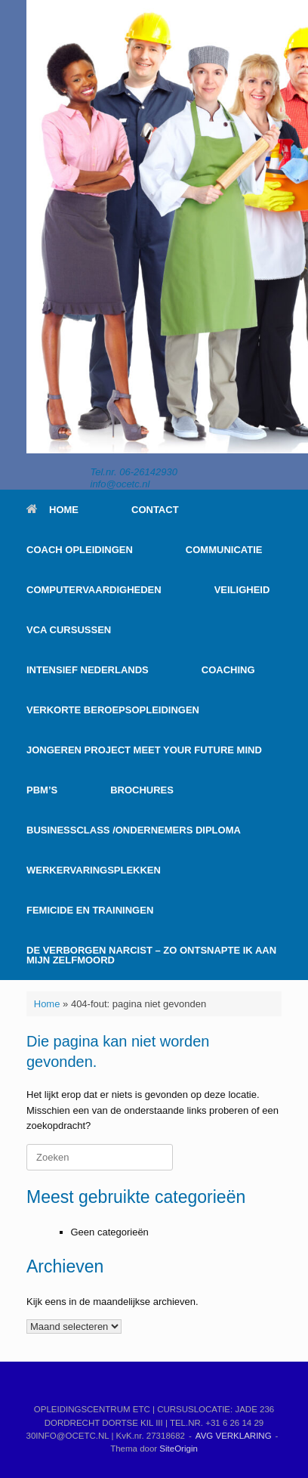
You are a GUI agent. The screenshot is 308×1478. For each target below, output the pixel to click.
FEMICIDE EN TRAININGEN (89, 910)
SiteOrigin (178, 1448)
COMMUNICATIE (224, 549)
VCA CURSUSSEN (68, 629)
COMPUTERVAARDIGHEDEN (94, 589)
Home (47, 1004)
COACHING (228, 670)
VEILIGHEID (242, 589)
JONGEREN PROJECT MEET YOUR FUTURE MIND (144, 750)
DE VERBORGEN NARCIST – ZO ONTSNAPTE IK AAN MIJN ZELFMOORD (151, 955)
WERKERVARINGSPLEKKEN (93, 870)
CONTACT (155, 509)
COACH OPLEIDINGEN (79, 549)
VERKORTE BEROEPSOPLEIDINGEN (112, 710)
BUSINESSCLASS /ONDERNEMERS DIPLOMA (133, 830)
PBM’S (41, 790)
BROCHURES (142, 790)
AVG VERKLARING (234, 1435)
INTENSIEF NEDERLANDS (87, 670)
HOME (52, 509)
